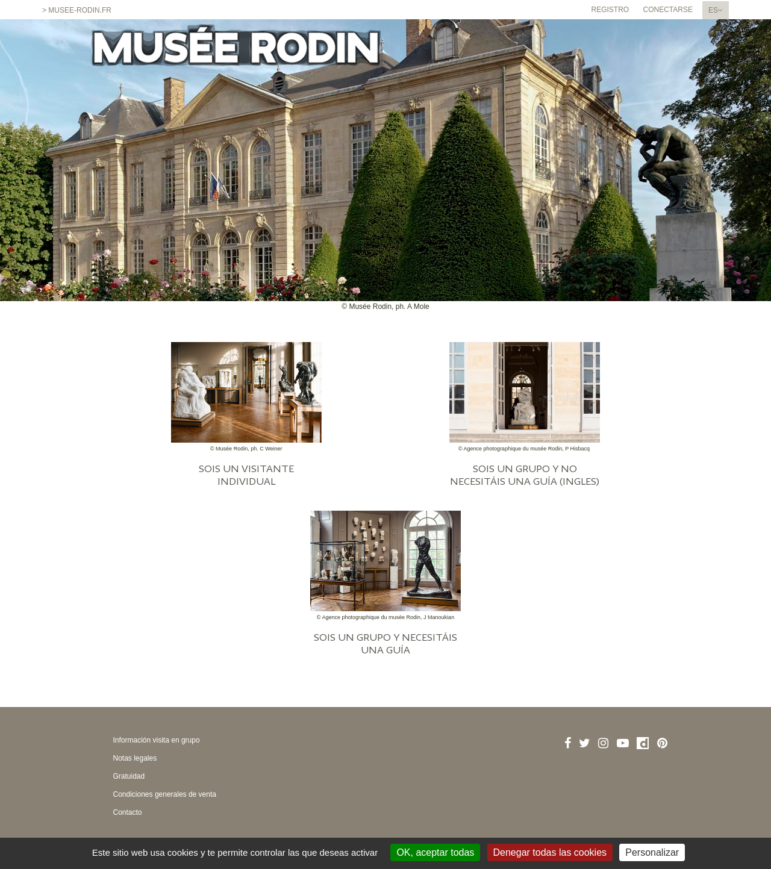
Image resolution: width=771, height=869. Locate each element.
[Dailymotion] (643, 743)
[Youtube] (623, 743)
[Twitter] (584, 743)
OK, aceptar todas (435, 852)
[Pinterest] (662, 743)
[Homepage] (236, 52)
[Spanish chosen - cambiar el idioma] (715, 10)
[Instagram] (603, 743)
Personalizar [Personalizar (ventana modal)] (652, 852)
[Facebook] (567, 743)
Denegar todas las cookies (550, 852)
